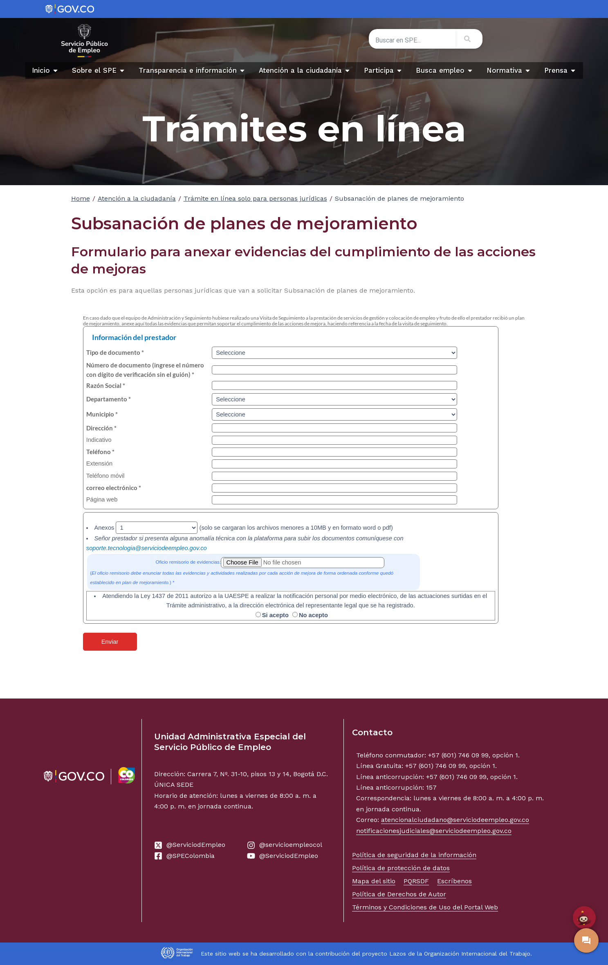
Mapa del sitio (373, 881)
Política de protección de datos (401, 868)
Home (80, 198)
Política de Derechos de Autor (399, 894)
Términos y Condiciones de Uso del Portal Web (425, 907)
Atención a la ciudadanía (137, 198)
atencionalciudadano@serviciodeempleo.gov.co (455, 820)
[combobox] (412, 40)
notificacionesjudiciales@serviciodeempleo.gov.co (434, 831)
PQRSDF (416, 881)
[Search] (468, 39)
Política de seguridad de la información (414, 855)
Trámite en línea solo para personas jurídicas (255, 198)
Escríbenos (454, 881)
